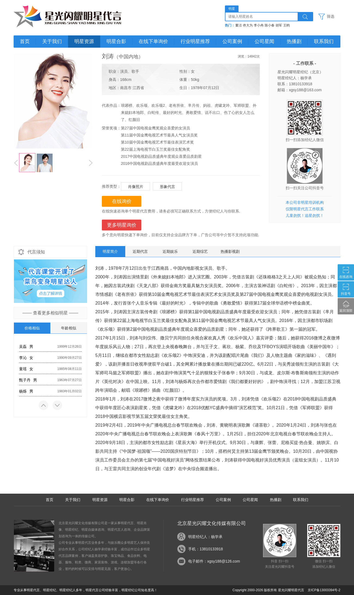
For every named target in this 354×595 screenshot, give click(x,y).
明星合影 (116, 41)
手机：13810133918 (205, 549)
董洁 (238, 25)
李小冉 (259, 25)
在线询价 (122, 201)
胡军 (279, 25)
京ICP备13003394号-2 (324, 590)
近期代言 (140, 251)
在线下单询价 (153, 41)
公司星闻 (264, 41)
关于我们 (52, 41)
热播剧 (294, 41)
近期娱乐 (170, 251)
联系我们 (324, 41)
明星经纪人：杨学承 (205, 537)
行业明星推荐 (195, 41)
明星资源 (84, 41)
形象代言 (167, 186)
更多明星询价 (121, 225)
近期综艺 (200, 251)
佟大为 (248, 25)
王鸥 (286, 25)
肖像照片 (135, 186)
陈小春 (269, 25)
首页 (25, 41)
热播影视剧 (230, 251)
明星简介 (110, 251)
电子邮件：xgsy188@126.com (214, 561)
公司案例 (232, 41)
